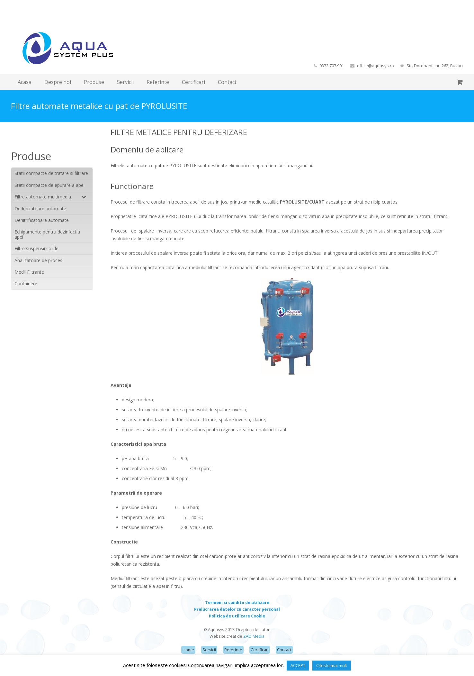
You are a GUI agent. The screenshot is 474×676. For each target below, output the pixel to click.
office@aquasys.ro (375, 66)
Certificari (260, 650)
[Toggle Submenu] (81, 196)
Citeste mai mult (331, 665)
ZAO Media (253, 636)
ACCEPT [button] (298, 665)
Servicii (209, 650)
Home (188, 650)
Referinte (233, 650)
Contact (284, 650)
